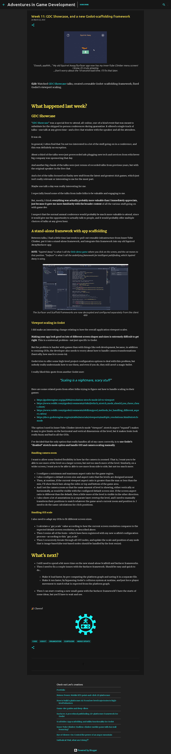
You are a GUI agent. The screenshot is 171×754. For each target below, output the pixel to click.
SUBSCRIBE (84, 4)
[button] (33, 25)
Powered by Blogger (85, 750)
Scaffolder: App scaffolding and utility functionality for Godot (85, 721)
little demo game (79, 251)
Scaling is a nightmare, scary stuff (85, 380)
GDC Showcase (57, 83)
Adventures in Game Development (41, 4)
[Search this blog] (155, 4)
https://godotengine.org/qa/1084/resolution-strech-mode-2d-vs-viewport (75, 400)
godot (43, 641)
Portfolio (61, 690)
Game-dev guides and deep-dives (72, 708)
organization (55, 641)
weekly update (83, 641)
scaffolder (69, 641)
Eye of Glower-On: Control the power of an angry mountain (84, 735)
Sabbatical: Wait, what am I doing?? (72, 740)
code (34, 641)
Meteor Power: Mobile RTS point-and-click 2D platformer (83, 695)
